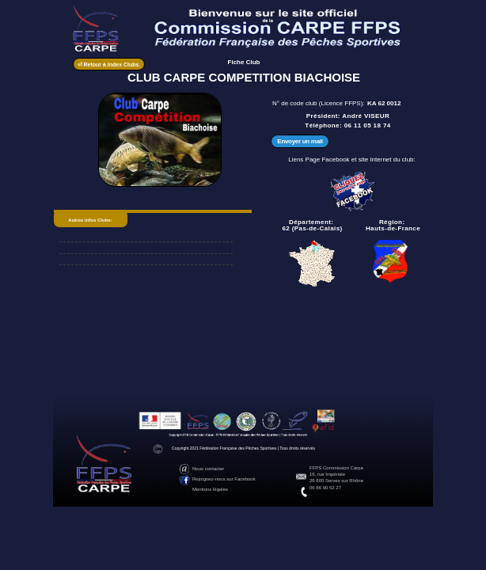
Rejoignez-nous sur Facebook (224, 479)
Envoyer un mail (299, 141)
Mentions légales (210, 489)
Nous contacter (208, 468)
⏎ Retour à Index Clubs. (109, 64)
